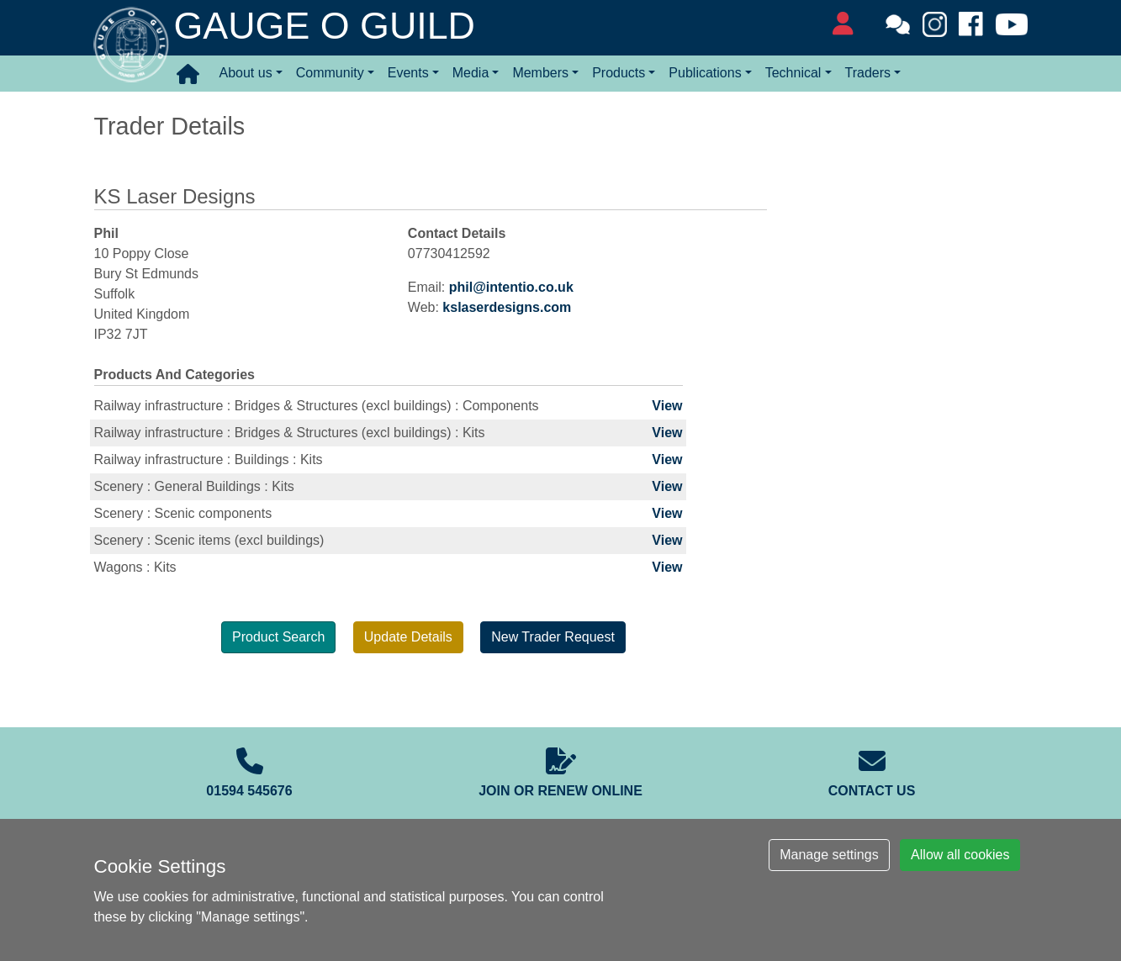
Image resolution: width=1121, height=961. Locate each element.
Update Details (408, 637)
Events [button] (408, 73)
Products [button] (618, 73)
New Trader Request (553, 637)
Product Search (278, 637)
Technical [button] (793, 73)
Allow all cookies (960, 854)
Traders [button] (868, 73)
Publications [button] (705, 73)
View (667, 406)
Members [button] (540, 73)
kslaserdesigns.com (506, 307)
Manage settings (829, 854)
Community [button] (330, 73)
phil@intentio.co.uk (511, 287)
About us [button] (245, 73)
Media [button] (470, 73)
